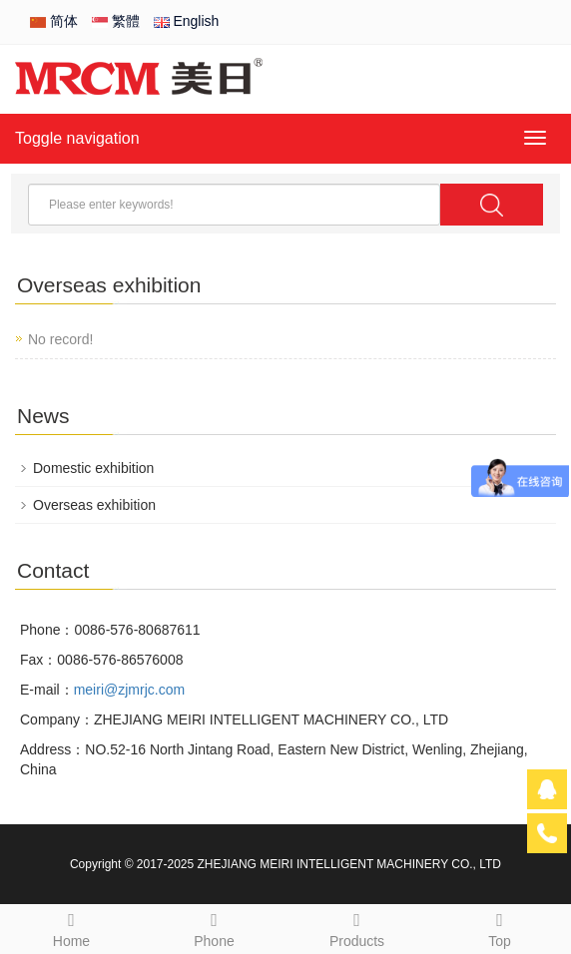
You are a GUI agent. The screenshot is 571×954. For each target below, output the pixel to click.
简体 (54, 21)
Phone (214, 927)
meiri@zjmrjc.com (129, 690)
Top (499, 927)
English (187, 21)
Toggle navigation (77, 138)
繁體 (116, 21)
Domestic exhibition (93, 468)
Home (71, 927)
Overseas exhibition (94, 505)
